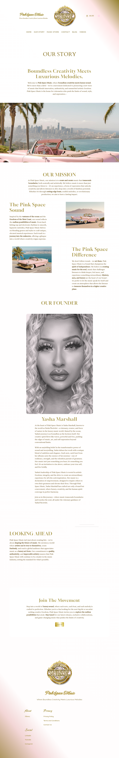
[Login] (99, 16)
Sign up (59, 609)
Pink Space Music (31, 14)
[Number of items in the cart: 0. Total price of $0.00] (90, 16)
